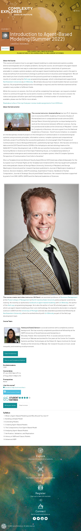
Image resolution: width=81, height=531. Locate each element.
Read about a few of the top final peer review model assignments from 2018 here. (33, 103)
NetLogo (27, 79)
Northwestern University (12, 82)
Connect (41, 511)
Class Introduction (11, 353)
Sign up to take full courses (40, 496)
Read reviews (23, 405)
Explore (40, 456)
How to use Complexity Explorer (15, 360)
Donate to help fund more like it (15, 387)
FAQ (12, 48)
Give (40, 475)
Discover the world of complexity (40, 459)
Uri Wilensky (28, 82)
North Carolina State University (43, 300)
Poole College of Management (19, 300)
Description (5, 48)
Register (40, 493)
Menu (78, 11)
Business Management (69, 297)
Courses (4, 29)
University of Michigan (30, 311)
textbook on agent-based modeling (42, 303)
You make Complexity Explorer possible (40, 478)
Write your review (10, 405)
